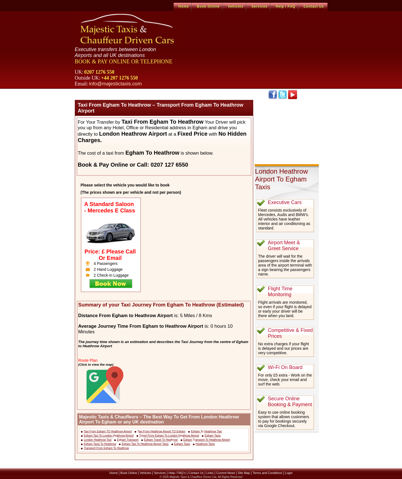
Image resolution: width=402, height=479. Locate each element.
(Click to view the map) (95, 364)
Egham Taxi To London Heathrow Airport (109, 435)
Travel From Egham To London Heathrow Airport (169, 435)
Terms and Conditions (267, 473)
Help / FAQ (285, 6)
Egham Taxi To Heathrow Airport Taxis (145, 444)
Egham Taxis (213, 435)
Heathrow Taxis (205, 444)
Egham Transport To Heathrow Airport (206, 439)
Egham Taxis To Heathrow (100, 444)
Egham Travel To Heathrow (161, 439)
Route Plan (87, 360)
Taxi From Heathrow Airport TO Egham (161, 431)
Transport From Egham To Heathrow (106, 448)
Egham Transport (127, 439)
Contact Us (313, 6)
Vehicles (235, 6)
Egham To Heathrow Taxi (206, 431)
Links (210, 473)
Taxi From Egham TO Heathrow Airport (108, 431)
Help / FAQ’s (177, 473)
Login (289, 473)
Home (183, 6)
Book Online (208, 6)
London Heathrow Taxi (97, 439)
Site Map (244, 473)
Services (259, 6)
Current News (225, 473)
